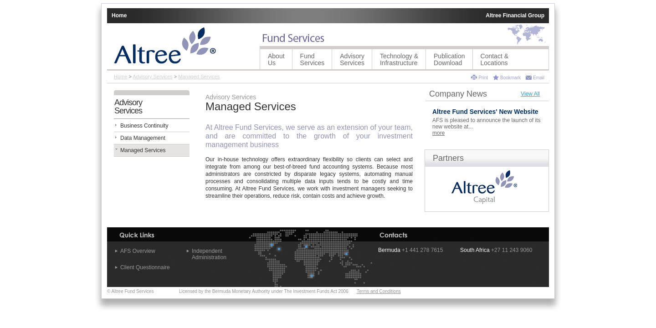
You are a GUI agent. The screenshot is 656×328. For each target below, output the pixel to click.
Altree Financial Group (515, 15)
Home (119, 15)
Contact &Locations (494, 59)
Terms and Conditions (379, 291)
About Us (276, 59)
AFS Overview (137, 251)
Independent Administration (209, 254)
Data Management (142, 138)
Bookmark (510, 77)
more (438, 133)
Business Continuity (144, 126)
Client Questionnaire (145, 267)
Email (538, 77)
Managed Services (199, 76)
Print (483, 77)
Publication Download (449, 59)
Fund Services (312, 59)
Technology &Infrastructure (399, 59)
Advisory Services (352, 59)
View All (530, 94)
